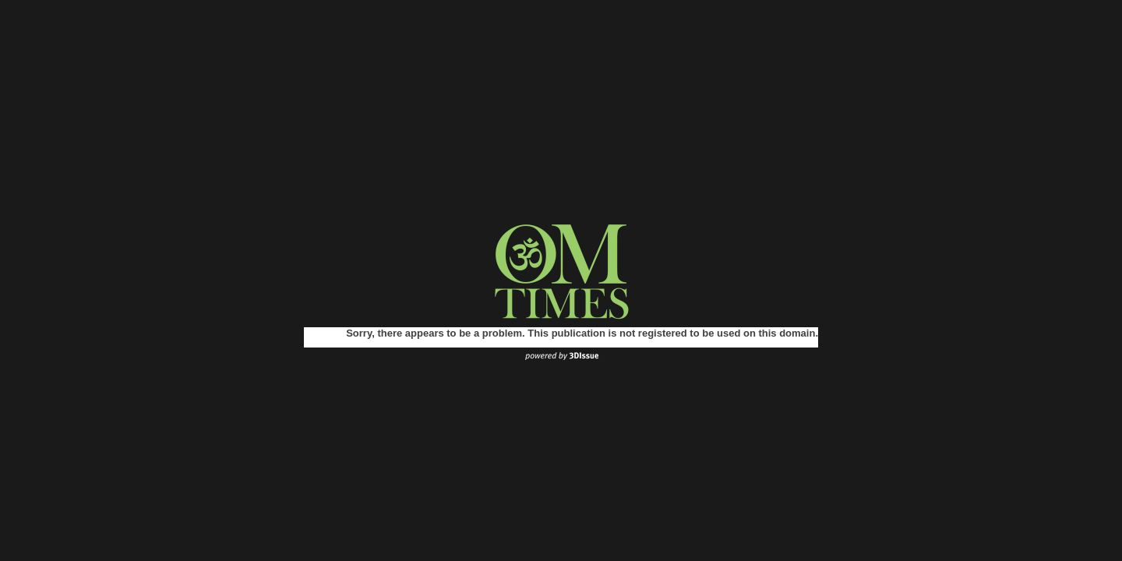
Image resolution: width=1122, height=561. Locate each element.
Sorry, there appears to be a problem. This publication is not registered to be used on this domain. (582, 333)
